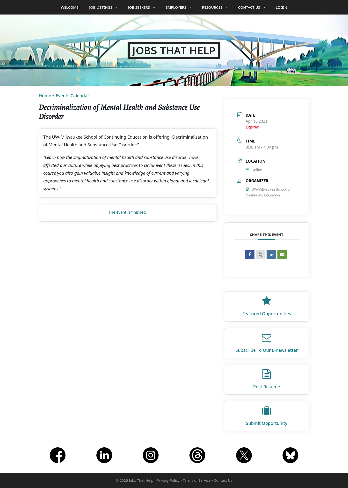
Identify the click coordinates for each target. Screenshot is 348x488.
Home (45, 95)
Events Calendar (72, 95)
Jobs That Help (173, 50)
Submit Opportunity (267, 423)
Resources (217, 7)
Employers (181, 7)
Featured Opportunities (266, 313)
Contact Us (254, 7)
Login (281, 7)
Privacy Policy (168, 480)
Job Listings (106, 7)
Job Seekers (144, 7)
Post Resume (266, 387)
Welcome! (70, 7)
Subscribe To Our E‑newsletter (266, 350)
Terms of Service (196, 480)
